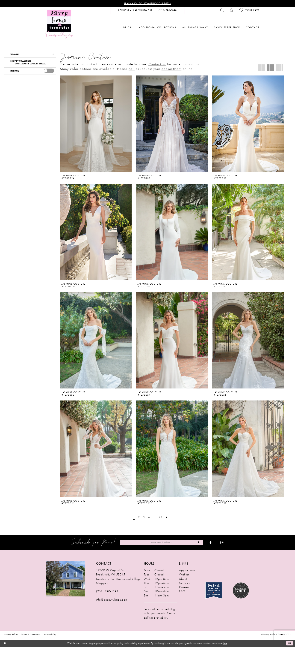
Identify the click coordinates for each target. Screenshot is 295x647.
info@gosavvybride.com (111, 600)
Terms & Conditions (30, 634)
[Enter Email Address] (161, 543)
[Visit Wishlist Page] (249, 10)
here (225, 643)
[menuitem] (135, 10)
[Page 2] (138, 517)
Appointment (187, 571)
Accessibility (50, 634)
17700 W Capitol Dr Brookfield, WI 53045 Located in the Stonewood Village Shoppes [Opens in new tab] (118, 577)
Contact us (157, 64)
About (183, 579)
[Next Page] (167, 517)
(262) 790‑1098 (107, 591)
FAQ (182, 591)
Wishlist (184, 575)
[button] (231, 10)
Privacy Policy (11, 634)
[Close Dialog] (5, 644)
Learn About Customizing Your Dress (147, 3)
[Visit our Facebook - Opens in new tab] (210, 543)
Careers (184, 587)
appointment (172, 69)
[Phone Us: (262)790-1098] (167, 10)
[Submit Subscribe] (198, 543)
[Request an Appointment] (135, 10)
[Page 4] (149, 517)
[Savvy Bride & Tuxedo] (59, 24)
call (132, 69)
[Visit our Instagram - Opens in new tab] (222, 543)
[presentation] (49, 71)
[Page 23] (161, 517)
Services (184, 583)
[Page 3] (144, 517)
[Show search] (222, 10)
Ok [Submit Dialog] (289, 643)
